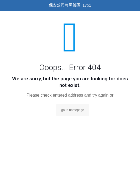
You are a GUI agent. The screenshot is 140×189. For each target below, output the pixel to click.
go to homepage (72, 110)
